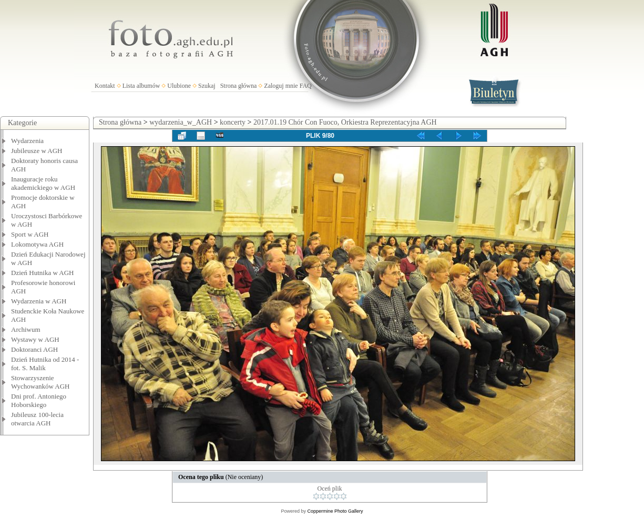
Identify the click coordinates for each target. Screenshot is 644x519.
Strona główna (238, 85)
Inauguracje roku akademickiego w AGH (43, 183)
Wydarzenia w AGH (38, 301)
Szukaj (207, 85)
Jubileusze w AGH (37, 151)
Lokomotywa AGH (37, 244)
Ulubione (179, 85)
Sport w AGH (30, 234)
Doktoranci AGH (34, 349)
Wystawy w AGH (35, 339)
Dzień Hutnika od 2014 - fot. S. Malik (45, 363)
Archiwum (25, 329)
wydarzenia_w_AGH (180, 122)
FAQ (306, 85)
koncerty (233, 122)
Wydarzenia (27, 141)
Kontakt (105, 85)
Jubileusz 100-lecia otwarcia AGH (37, 419)
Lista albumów (141, 85)
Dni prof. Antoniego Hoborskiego (38, 400)
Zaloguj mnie (281, 85)
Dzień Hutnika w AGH (42, 273)
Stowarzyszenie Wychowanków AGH (40, 382)
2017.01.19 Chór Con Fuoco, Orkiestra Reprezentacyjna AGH (345, 122)
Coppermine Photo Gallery (335, 511)
